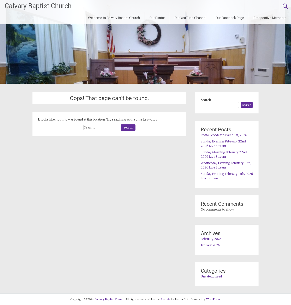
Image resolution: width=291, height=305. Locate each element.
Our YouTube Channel (190, 18)
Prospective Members (270, 18)
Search (206, 100)
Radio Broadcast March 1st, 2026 (224, 135)
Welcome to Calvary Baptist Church (114, 18)
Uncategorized (211, 276)
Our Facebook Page (230, 18)
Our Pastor (157, 18)
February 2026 (211, 239)
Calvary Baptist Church (38, 6)
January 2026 (210, 245)
